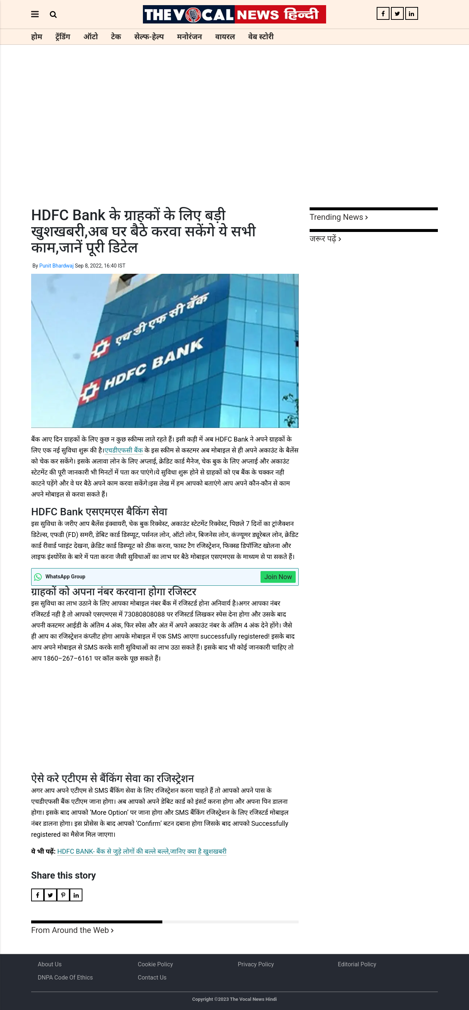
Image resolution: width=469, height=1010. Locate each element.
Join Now (278, 577)
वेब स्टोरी (261, 36)
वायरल (225, 36)
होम (36, 36)
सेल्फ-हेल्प (149, 36)
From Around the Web (70, 930)
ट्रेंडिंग (62, 36)
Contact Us (152, 977)
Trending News (336, 217)
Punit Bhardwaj (56, 266)
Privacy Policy (256, 964)
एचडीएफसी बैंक (123, 450)
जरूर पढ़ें (323, 238)
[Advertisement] (234, 139)
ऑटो (91, 36)
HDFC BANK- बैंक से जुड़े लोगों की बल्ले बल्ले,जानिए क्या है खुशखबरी (141, 851)
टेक (116, 36)
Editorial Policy (357, 964)
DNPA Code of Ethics (65, 977)
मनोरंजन (189, 36)
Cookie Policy (155, 964)
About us (50, 964)
